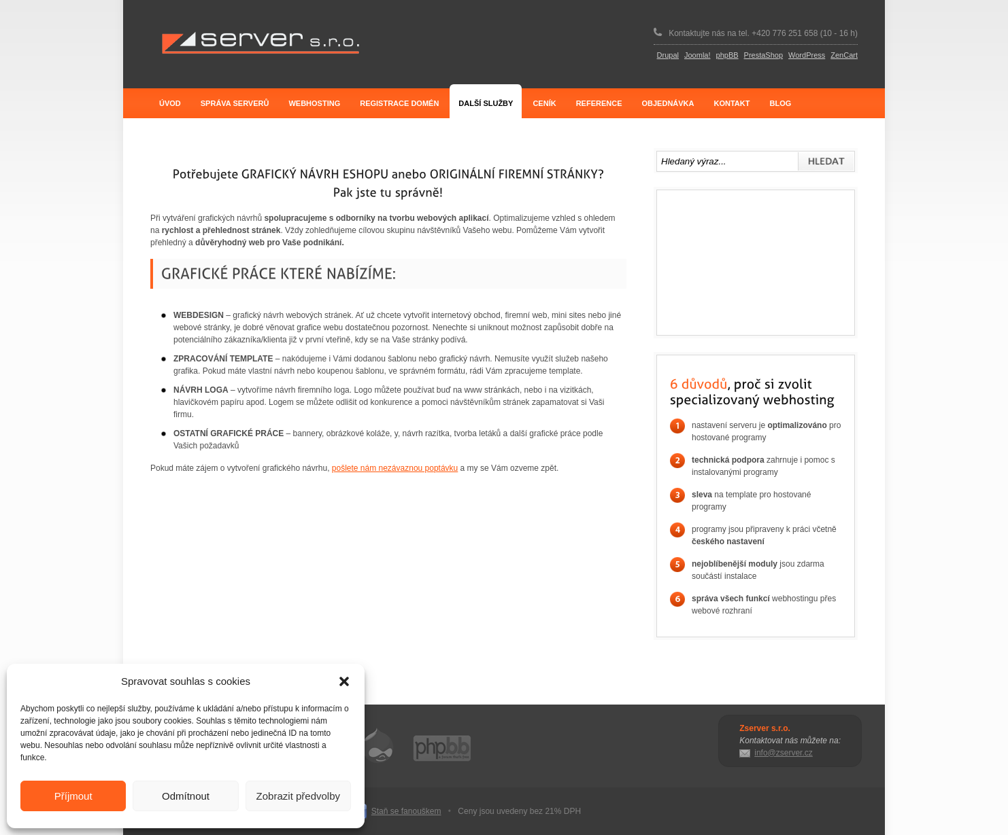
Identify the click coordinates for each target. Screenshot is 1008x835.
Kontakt (732, 103)
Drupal (668, 55)
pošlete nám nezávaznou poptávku (395, 468)
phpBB (727, 55)
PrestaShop (763, 55)
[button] (344, 681)
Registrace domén (399, 103)
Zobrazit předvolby (298, 796)
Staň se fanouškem (406, 811)
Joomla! (697, 55)
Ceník (544, 103)
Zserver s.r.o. (260, 43)
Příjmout (73, 796)
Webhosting (314, 103)
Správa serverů (235, 103)
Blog (780, 103)
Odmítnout (185, 796)
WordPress (806, 55)
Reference (599, 103)
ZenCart (844, 55)
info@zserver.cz (783, 753)
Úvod (170, 103)
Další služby (485, 103)
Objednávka (667, 103)
